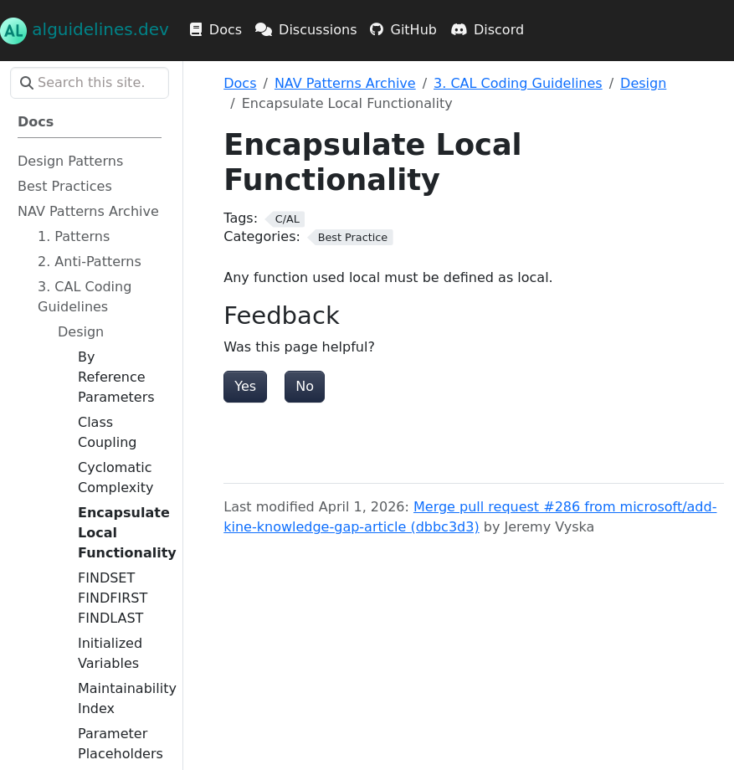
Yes (245, 386)
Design (643, 83)
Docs (239, 83)
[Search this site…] (89, 83)
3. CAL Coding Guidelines (518, 83)
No (304, 386)
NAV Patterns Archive (345, 83)
